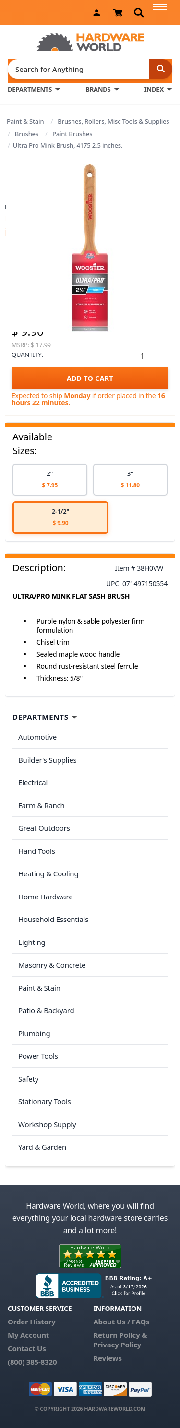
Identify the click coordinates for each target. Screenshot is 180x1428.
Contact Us (27, 1348)
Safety (28, 1079)
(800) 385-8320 (32, 1362)
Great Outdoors (44, 828)
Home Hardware (45, 896)
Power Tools (38, 1056)
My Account (28, 1335)
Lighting (32, 942)
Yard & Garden (42, 1147)
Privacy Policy (117, 1344)
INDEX (154, 89)
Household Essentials (53, 919)
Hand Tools (36, 851)
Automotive (37, 737)
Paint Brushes (72, 134)
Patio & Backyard (46, 1010)
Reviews (107, 1358)
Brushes (26, 134)
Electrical (33, 782)
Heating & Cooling (48, 873)
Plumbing (34, 1033)
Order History (32, 1321)
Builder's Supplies (47, 760)
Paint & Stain (25, 121)
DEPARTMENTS (30, 89)
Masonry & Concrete (51, 964)
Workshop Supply (47, 1124)
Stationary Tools (44, 1101)
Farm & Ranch (41, 805)
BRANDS (97, 89)
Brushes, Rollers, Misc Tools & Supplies (113, 121)
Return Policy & (120, 1335)
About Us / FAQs (121, 1321)
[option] (49, 480)
